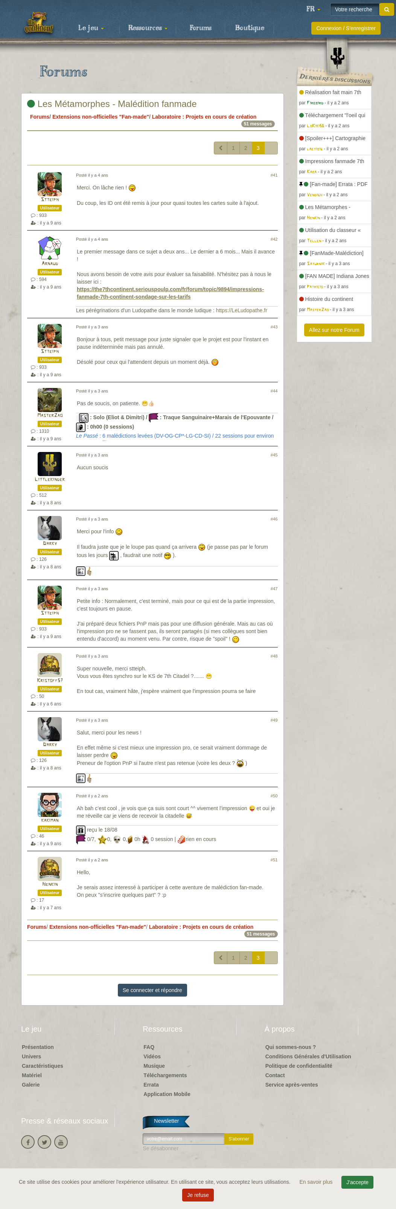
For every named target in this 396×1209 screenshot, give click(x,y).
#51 (274, 860)
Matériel (32, 1075)
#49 (274, 720)
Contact (275, 1075)
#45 (274, 455)
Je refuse (198, 1195)
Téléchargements (165, 1075)
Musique (154, 1066)
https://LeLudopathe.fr (241, 310)
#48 (274, 656)
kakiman (49, 820)
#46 (274, 519)
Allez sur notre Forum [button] (334, 330)
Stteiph (50, 200)
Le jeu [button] (91, 28)
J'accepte (357, 1182)
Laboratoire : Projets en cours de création (204, 117)
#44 (274, 391)
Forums (201, 28)
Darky (50, 543)
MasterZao (49, 415)
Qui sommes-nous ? (290, 1047)
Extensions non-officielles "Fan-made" (100, 117)
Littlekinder (50, 479)
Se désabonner (160, 1148)
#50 (274, 796)
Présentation (38, 1047)
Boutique (249, 28)
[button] (313, 9)
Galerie (31, 1085)
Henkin (50, 884)
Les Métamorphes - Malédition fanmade (112, 104)
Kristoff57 (50, 681)
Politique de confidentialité (298, 1066)
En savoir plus (317, 1182)
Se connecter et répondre (152, 990)
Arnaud (49, 264)
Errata (150, 1085)
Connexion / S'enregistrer (346, 28)
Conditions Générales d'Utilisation (308, 1056)
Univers (31, 1056)
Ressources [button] (148, 28)
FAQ (148, 1047)
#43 (274, 327)
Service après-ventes (291, 1085)
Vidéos (152, 1056)
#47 (274, 588)
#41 (274, 175)
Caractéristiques (42, 1066)
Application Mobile (166, 1094)
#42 (274, 239)
